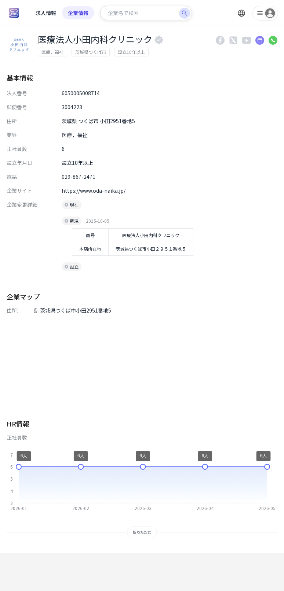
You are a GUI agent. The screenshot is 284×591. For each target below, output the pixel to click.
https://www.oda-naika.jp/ (93, 190)
